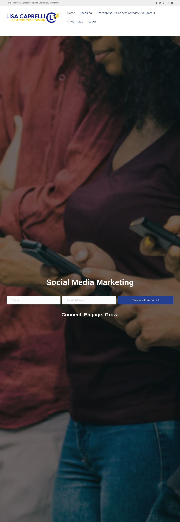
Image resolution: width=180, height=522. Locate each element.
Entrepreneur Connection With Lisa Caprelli (126, 13)
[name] (33, 300)
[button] (145, 300)
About (92, 21)
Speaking (86, 13)
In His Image (75, 21)
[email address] (89, 300)
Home (71, 13)
